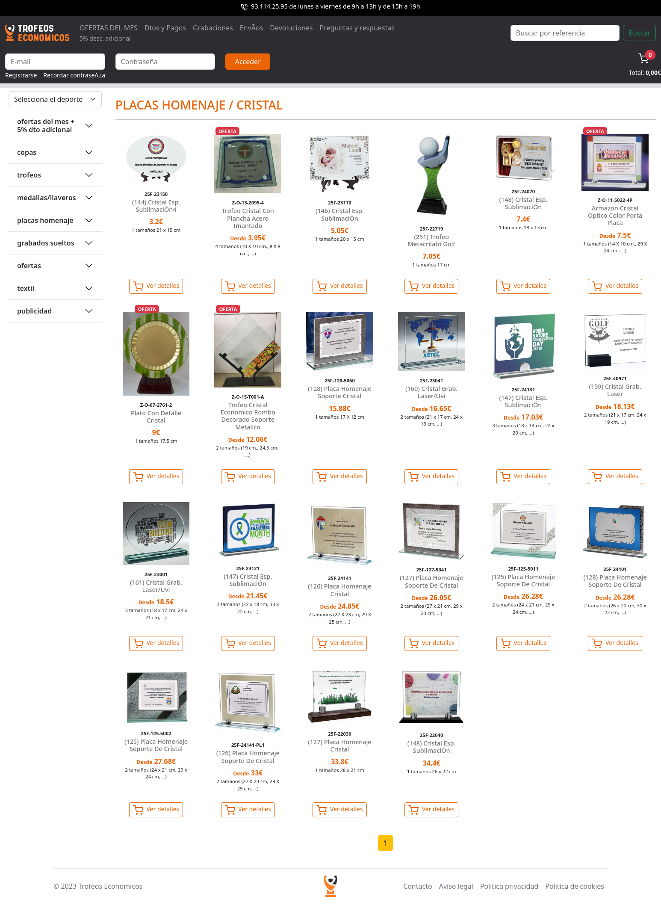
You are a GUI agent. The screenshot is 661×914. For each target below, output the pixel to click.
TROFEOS (29, 175)
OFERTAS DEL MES (109, 32)
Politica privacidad (509, 886)
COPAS (26, 152)
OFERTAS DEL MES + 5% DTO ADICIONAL (45, 125)
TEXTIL (25, 288)
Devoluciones (291, 28)
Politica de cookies (574, 886)
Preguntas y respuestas (357, 28)
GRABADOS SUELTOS (45, 243)
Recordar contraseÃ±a (74, 75)
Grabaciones (213, 28)
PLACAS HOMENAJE (45, 220)
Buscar (639, 33)
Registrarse (21, 75)
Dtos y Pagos (165, 28)
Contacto (417, 886)
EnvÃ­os (251, 28)
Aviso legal (456, 886)
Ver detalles (156, 286)
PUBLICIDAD (34, 311)
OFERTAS (29, 265)
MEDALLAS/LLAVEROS (46, 197)
